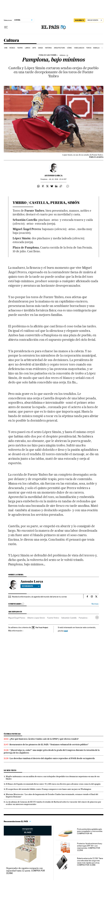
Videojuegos (79, 48)
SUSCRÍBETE (79, 20)
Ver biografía (30, 586)
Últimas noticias (12, 734)
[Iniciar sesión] (94, 20)
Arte (34, 48)
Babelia (96, 48)
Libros (27, 48)
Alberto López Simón (36, 618)
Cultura (11, 40)
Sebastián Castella (68, 618)
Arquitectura (59, 48)
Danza (40, 48)
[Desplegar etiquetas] (97, 617)
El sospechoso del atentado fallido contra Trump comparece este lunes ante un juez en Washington (48, 789)
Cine (5, 48)
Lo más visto (10, 770)
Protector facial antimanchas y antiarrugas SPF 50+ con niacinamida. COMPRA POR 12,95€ (89, 846)
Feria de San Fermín (47, 55)
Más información (15, 631)
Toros (88, 48)
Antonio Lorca (53, 175)
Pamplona (83, 618)
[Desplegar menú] (6, 27)
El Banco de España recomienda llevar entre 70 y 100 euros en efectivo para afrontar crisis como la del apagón (53, 784)
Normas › (95, 604)
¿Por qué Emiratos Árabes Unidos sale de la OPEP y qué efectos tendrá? (44, 739)
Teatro (20, 48)
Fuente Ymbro (53, 618)
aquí (66, 631)
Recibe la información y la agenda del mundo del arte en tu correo (39, 597)
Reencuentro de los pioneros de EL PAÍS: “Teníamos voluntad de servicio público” (49, 744)
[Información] (67, 55)
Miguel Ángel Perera (16, 618)
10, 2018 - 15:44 (57, 179)
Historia (48, 48)
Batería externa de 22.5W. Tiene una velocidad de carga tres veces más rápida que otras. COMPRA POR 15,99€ (90, 861)
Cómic (69, 48)
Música (12, 48)
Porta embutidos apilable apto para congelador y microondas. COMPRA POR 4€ (90, 831)
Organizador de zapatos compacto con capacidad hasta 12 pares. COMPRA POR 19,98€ (25, 871)
